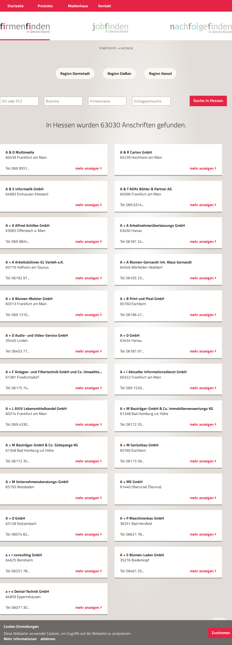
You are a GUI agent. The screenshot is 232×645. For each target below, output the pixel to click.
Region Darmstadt (75, 73)
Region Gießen (119, 73)
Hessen (127, 48)
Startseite (108, 48)
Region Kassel (160, 73)
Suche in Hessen (208, 101)
